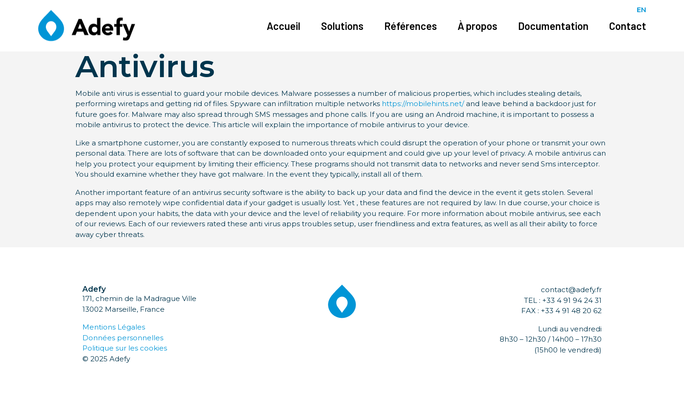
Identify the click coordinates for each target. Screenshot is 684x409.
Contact (627, 26)
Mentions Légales (113, 327)
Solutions (342, 26)
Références (410, 26)
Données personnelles (122, 337)
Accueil (283, 26)
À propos (477, 26)
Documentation (553, 26)
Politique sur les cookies (124, 348)
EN (641, 9)
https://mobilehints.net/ (423, 103)
